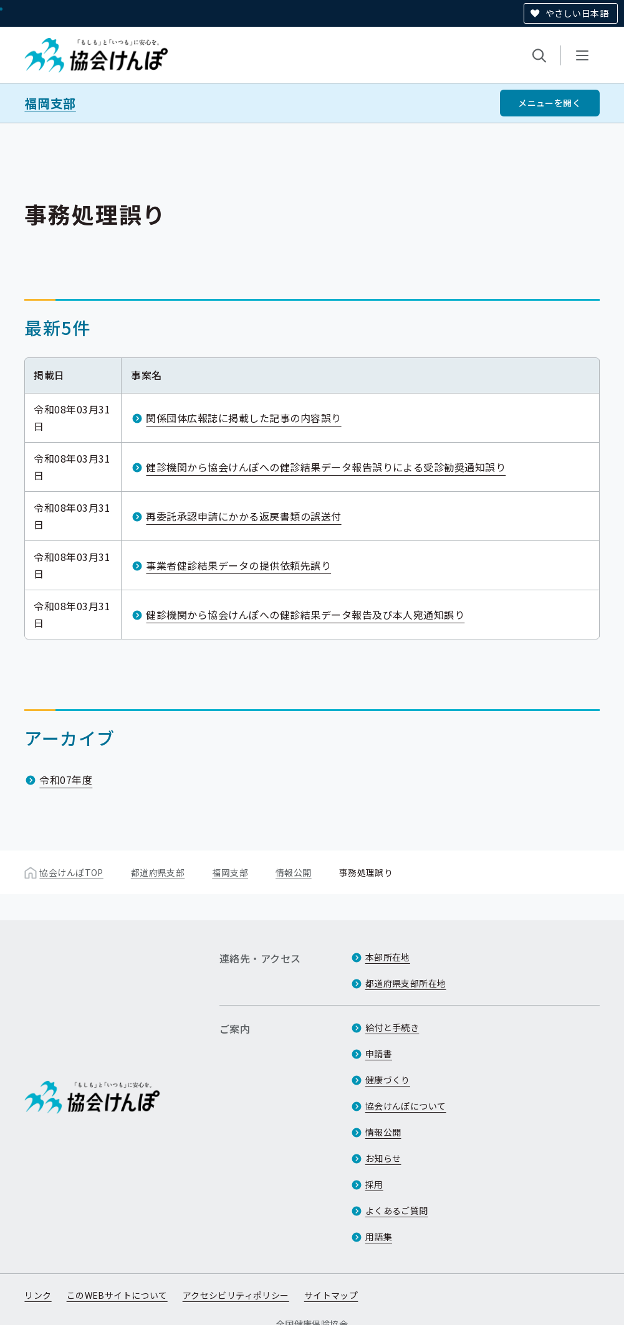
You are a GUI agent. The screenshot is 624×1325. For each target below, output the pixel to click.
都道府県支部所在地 (405, 984)
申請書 (378, 1054)
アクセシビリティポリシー (236, 1296)
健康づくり (387, 1080)
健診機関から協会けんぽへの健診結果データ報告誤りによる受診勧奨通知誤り (326, 467)
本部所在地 (387, 957)
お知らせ (383, 1159)
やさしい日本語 (576, 13)
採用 (374, 1185)
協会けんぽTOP (71, 872)
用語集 (378, 1237)
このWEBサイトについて (117, 1296)
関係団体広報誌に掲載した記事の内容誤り (243, 417)
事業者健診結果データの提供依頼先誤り (238, 565)
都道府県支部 (158, 872)
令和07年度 (65, 779)
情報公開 (294, 872)
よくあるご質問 (396, 1211)
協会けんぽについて (405, 1106)
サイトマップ (331, 1296)
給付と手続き (392, 1028)
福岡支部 (49, 103)
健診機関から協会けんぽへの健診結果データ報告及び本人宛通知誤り (305, 614)
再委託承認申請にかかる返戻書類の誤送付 (243, 516)
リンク (37, 1296)
